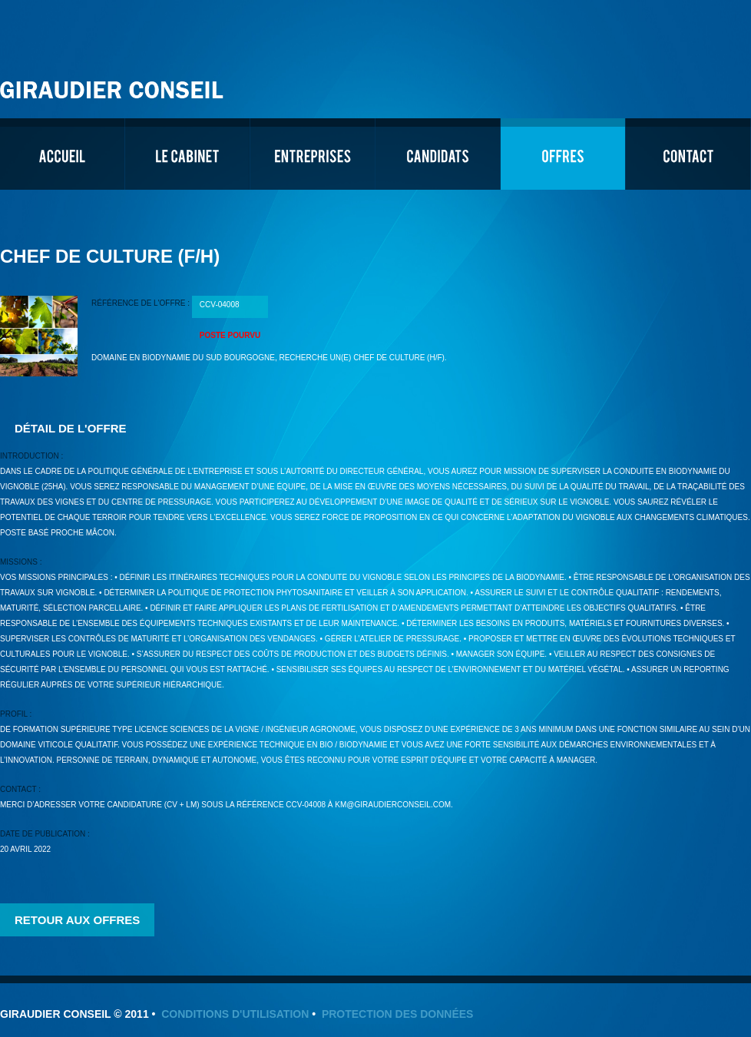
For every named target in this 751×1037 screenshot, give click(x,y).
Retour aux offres (77, 919)
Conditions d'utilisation (235, 1014)
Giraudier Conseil (113, 84)
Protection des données (398, 1014)
